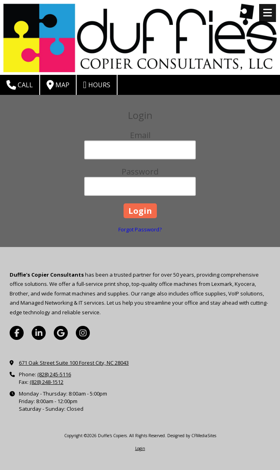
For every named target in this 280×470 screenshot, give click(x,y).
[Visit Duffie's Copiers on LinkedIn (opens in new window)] (39, 333)
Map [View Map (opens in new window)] (58, 85)
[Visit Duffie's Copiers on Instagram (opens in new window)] (83, 333)
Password (140, 171)
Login (140, 448)
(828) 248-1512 (46, 382)
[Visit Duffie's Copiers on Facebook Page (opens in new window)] (17, 333)
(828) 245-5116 (54, 374)
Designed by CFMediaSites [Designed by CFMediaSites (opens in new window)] (191, 435)
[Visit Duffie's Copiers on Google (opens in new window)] (61, 333)
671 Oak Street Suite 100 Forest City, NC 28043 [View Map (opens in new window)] (74, 362)
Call (19, 85)
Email (140, 135)
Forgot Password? (140, 229)
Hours (96, 85)
